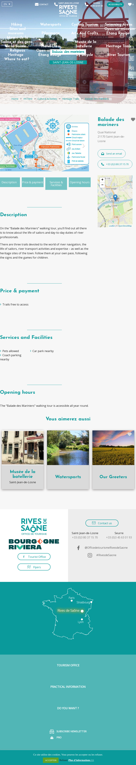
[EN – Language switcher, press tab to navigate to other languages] (7, 4)
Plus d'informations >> (81, 760)
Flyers (34, 567)
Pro (55, 738)
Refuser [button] (63, 760)
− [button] (102, 185)
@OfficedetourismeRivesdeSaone (102, 548)
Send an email (111, 153)
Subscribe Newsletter (68, 731)
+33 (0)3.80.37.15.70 (115, 164)
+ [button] (102, 180)
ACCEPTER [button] (50, 760)
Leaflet (112, 226)
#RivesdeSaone (102, 555)
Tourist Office (34, 557)
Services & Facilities (56, 183)
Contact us (102, 523)
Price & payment (32, 182)
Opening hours (80, 182)
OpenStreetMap (125, 226)
